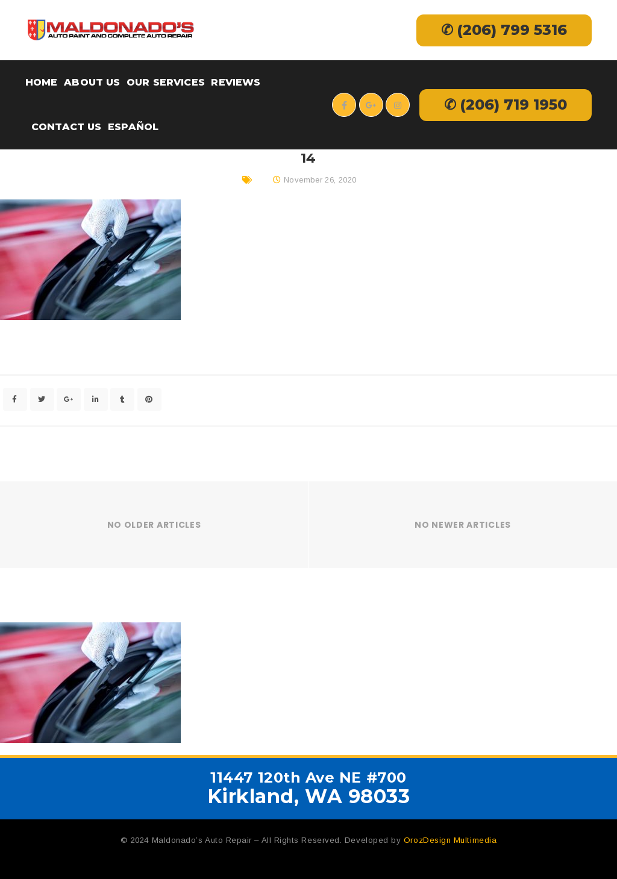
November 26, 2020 (320, 179)
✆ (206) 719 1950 (505, 104)
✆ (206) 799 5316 (504, 30)
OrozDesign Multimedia (450, 840)
